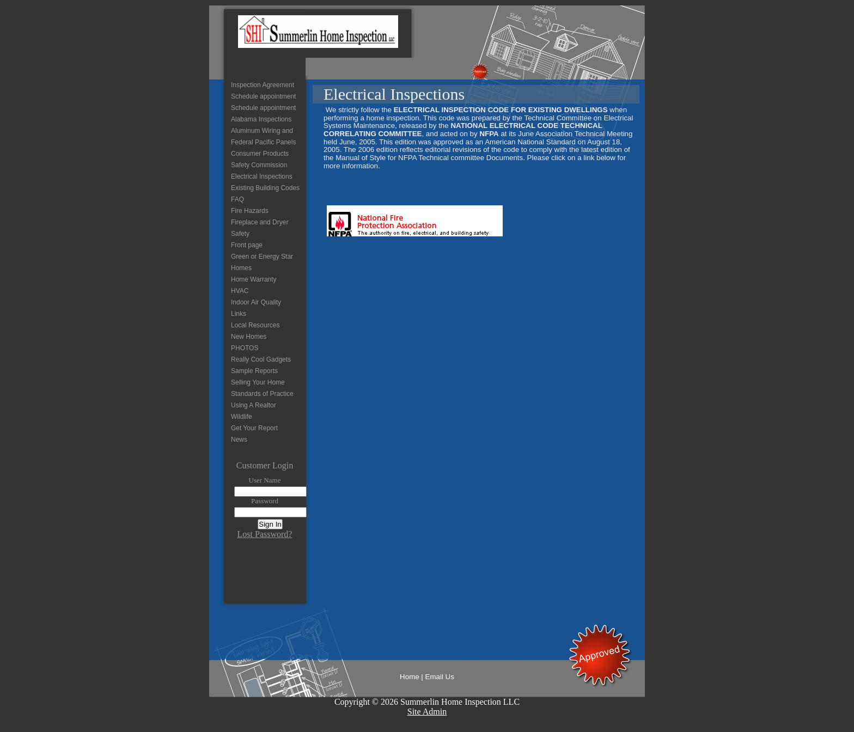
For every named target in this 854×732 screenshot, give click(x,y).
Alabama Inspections (261, 119)
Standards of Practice (262, 394)
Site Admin (427, 711)
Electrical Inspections (261, 176)
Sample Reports (254, 371)
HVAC (239, 291)
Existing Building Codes (265, 188)
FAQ (237, 199)
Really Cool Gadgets (261, 359)
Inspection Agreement (262, 85)
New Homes (248, 336)
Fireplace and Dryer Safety (259, 227)
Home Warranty (254, 279)
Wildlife (241, 416)
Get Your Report (254, 428)
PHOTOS (244, 348)
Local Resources (255, 325)
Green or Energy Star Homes (262, 262)
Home (409, 677)
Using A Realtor (253, 405)
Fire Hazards (250, 211)
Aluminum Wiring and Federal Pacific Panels (263, 136)
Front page (247, 245)
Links (238, 314)
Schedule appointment (263, 96)
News (239, 439)
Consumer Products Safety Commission (260, 159)
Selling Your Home (258, 382)
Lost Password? (264, 534)
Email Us (439, 677)
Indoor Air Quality (256, 302)
